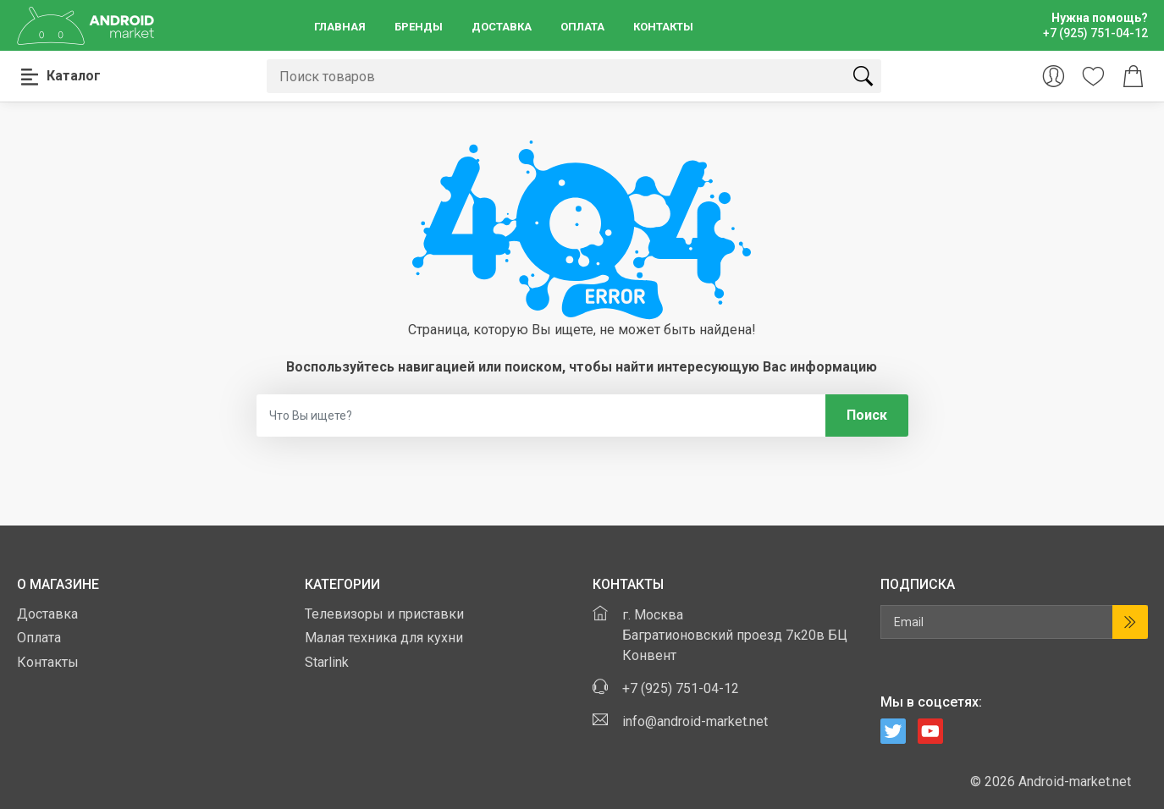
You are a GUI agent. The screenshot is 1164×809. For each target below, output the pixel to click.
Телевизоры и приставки (384, 614)
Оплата (582, 26)
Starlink (327, 662)
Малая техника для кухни (384, 638)
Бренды (418, 26)
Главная (340, 26)
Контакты (663, 26)
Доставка (502, 26)
